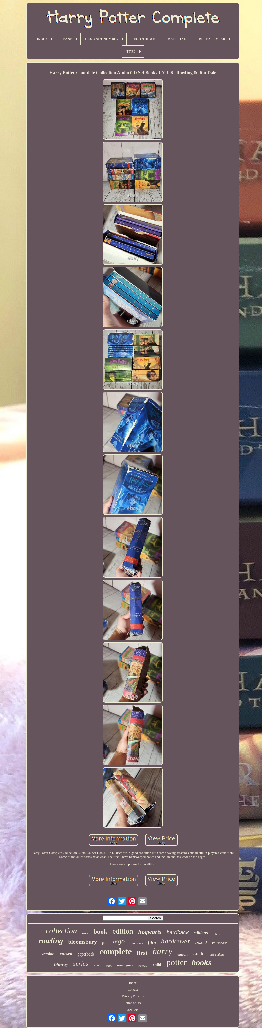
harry (162, 951)
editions (201, 932)
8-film (216, 934)
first (142, 953)
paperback (86, 954)
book (100, 931)
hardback (178, 932)
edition (123, 931)
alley (109, 965)
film (152, 942)
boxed (201, 942)
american (136, 943)
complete (115, 951)
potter (176, 962)
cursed (66, 953)
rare (85, 933)
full (105, 943)
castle (198, 953)
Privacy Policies (133, 996)
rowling (51, 941)
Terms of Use (133, 1003)
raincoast (219, 943)
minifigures (125, 965)
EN (129, 1009)
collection (61, 930)
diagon (182, 954)
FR (136, 1009)
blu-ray (61, 964)
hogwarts (149, 932)
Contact (133, 989)
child (156, 965)
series (80, 963)
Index (133, 983)
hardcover (175, 941)
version (48, 953)
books (201, 962)
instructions (217, 954)
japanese (143, 965)
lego (119, 941)
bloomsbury (82, 942)
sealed (97, 965)
